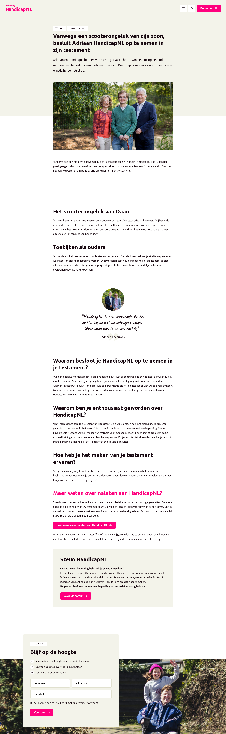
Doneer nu (207, 8)
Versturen (40, 712)
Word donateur (73, 596)
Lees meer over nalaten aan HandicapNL (82, 525)
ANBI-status (87, 534)
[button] (191, 8)
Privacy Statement (87, 703)
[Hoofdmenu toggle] (183, 8)
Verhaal (59, 28)
